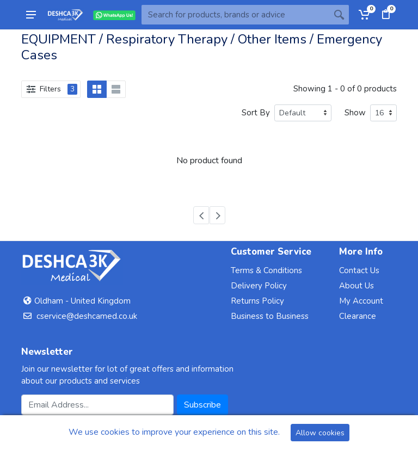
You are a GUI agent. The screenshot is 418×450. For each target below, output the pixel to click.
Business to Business (270, 316)
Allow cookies (320, 433)
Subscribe (202, 405)
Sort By (256, 112)
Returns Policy (257, 300)
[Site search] (235, 14)
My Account (361, 300)
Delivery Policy (259, 285)
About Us (356, 285)
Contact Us (359, 270)
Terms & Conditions (266, 270)
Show (355, 112)
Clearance (357, 316)
